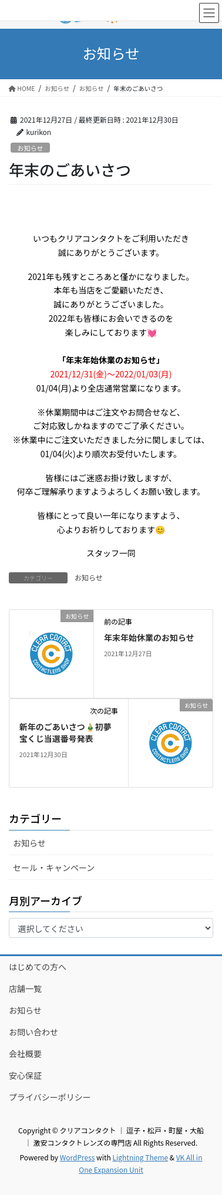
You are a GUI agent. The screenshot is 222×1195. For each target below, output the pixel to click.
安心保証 (25, 1075)
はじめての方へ (37, 967)
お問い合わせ (33, 1032)
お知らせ (30, 148)
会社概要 (25, 1053)
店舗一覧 (25, 988)
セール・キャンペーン (54, 867)
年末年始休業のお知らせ (149, 637)
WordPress (77, 1157)
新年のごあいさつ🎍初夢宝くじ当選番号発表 (65, 732)
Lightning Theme (140, 1157)
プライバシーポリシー (50, 1097)
